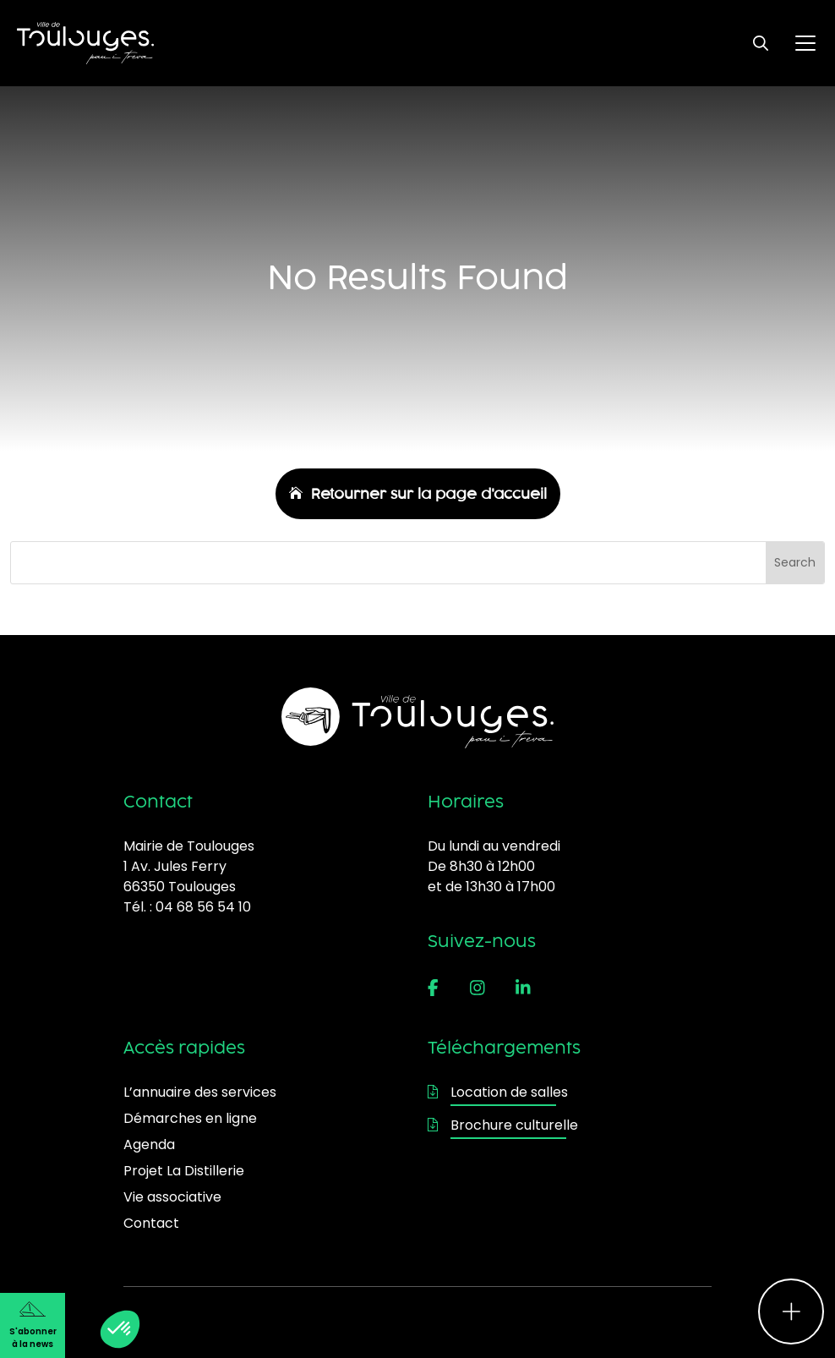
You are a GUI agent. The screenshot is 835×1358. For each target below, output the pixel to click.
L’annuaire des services (199, 1092)
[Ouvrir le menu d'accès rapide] (791, 1311)
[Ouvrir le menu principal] (805, 43)
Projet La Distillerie (183, 1170)
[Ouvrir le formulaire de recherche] (760, 43)
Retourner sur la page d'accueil (429, 493)
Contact (151, 1223)
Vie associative (172, 1197)
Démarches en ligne (190, 1118)
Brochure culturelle (503, 1125)
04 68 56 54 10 (203, 907)
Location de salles (498, 1092)
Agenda (149, 1144)
